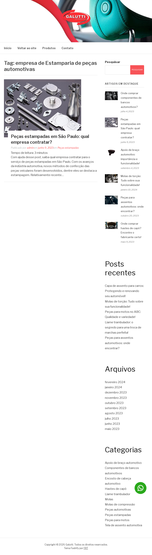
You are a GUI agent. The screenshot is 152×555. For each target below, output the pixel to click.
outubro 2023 (114, 403)
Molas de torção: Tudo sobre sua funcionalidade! (131, 180)
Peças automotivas (118, 509)
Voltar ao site (26, 48)
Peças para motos (117, 520)
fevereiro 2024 (115, 382)
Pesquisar (112, 62)
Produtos (49, 48)
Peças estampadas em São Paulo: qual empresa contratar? (131, 128)
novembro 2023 (116, 398)
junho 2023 (112, 424)
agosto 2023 (114, 413)
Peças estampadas (68, 147)
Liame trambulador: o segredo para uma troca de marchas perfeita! (123, 328)
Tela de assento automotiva (123, 525)
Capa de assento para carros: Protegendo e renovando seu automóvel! (124, 291)
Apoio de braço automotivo (123, 463)
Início (7, 48)
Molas (109, 499)
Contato (67, 48)
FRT (86, 548)
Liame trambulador (117, 494)
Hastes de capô (115, 489)
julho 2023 (112, 418)
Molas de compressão (120, 504)
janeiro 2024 (113, 387)
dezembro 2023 (116, 392)
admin (30, 147)
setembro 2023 (115, 408)
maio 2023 (112, 429)
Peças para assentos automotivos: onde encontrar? (119, 343)
